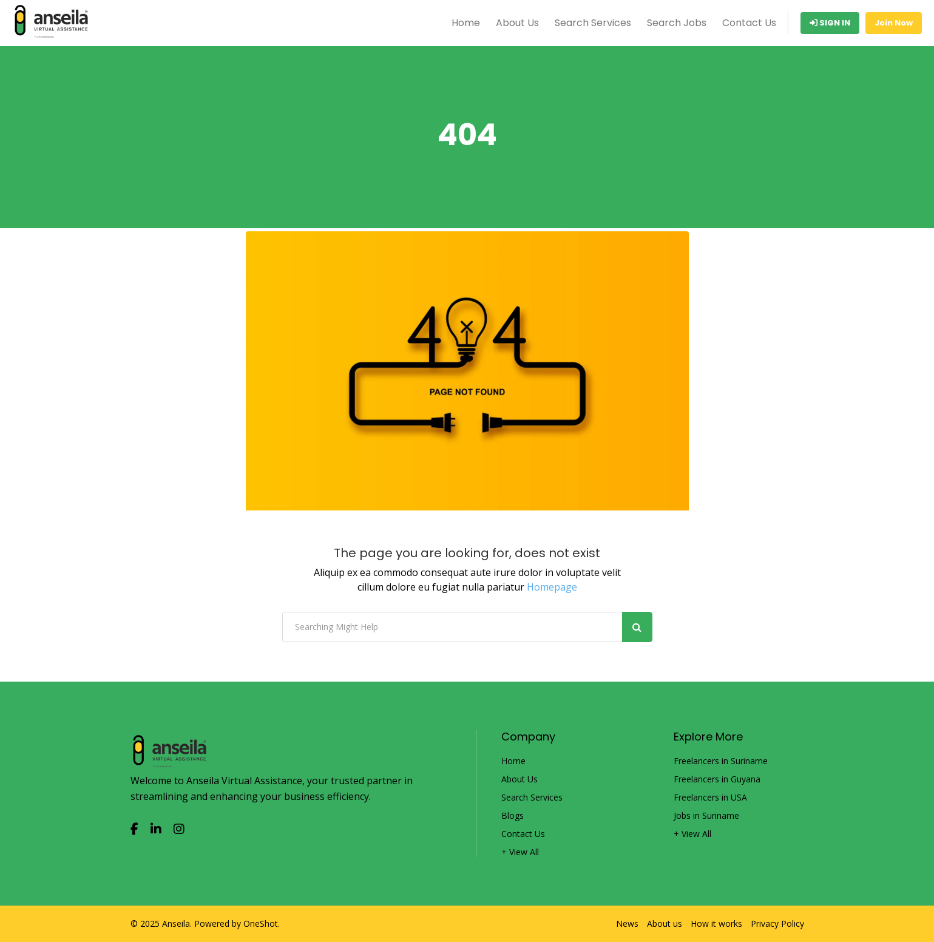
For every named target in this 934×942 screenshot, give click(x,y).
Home (466, 23)
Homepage (552, 587)
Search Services (593, 23)
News (627, 924)
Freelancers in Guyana (717, 779)
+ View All (520, 852)
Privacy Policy (777, 924)
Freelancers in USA (710, 797)
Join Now (894, 23)
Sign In (830, 23)
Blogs (512, 816)
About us (664, 924)
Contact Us (749, 23)
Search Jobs (676, 23)
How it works (716, 924)
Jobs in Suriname (706, 816)
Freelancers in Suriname (721, 761)
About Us (517, 23)
